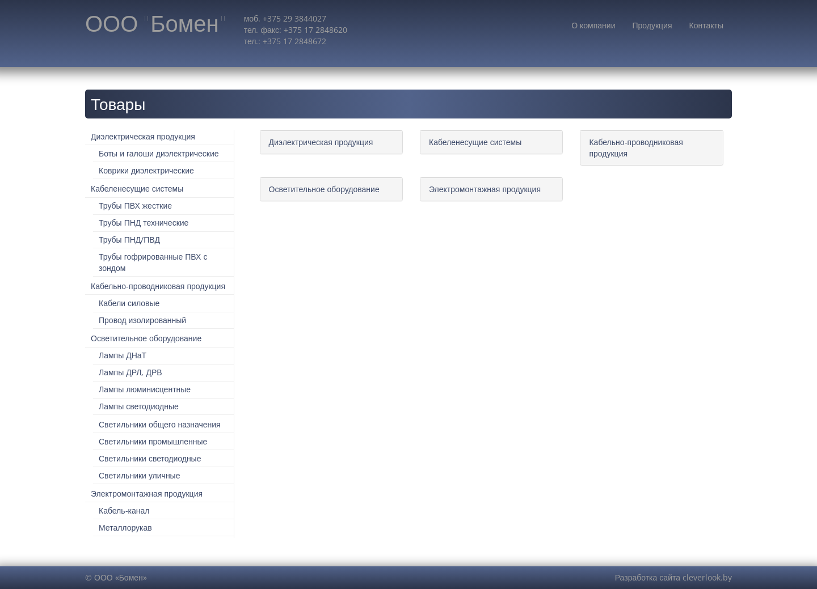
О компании (593, 25)
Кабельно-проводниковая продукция (158, 286)
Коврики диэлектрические (146, 170)
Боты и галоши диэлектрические (159, 153)
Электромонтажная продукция (147, 493)
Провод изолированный (142, 320)
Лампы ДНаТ (122, 355)
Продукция (652, 25)
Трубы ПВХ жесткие (135, 205)
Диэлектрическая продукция (143, 136)
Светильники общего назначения (160, 424)
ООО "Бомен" (156, 24)
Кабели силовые (129, 303)
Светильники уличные (139, 475)
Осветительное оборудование (146, 338)
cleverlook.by (707, 577)
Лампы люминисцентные (145, 389)
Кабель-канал (124, 510)
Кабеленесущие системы (137, 188)
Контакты (706, 25)
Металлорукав (125, 527)
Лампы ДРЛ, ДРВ (130, 372)
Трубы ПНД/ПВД (129, 239)
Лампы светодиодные (139, 406)
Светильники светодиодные (150, 458)
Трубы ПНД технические (143, 222)
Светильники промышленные (153, 441)
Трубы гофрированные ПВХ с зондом (153, 262)
